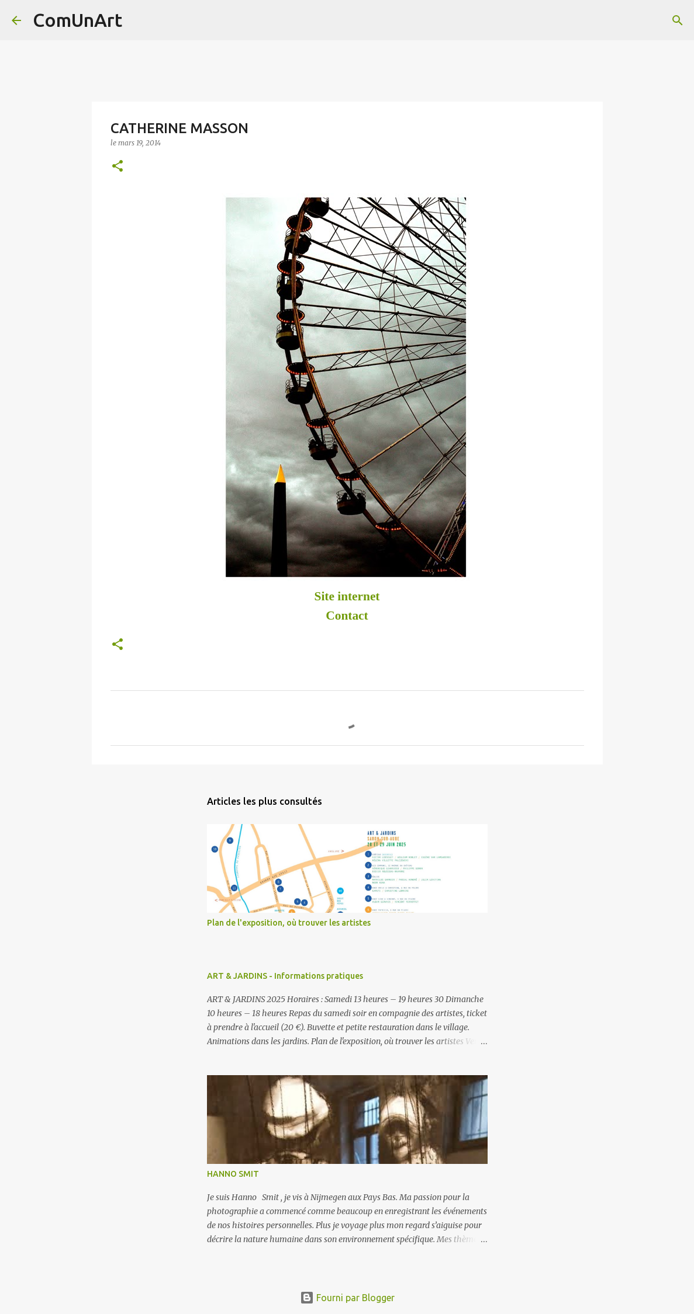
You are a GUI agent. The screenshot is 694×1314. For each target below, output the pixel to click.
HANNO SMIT (233, 1174)
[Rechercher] (139, 20)
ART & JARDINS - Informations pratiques (285, 976)
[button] (118, 167)
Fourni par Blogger (347, 1297)
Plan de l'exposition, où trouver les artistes (289, 922)
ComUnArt (77, 19)
